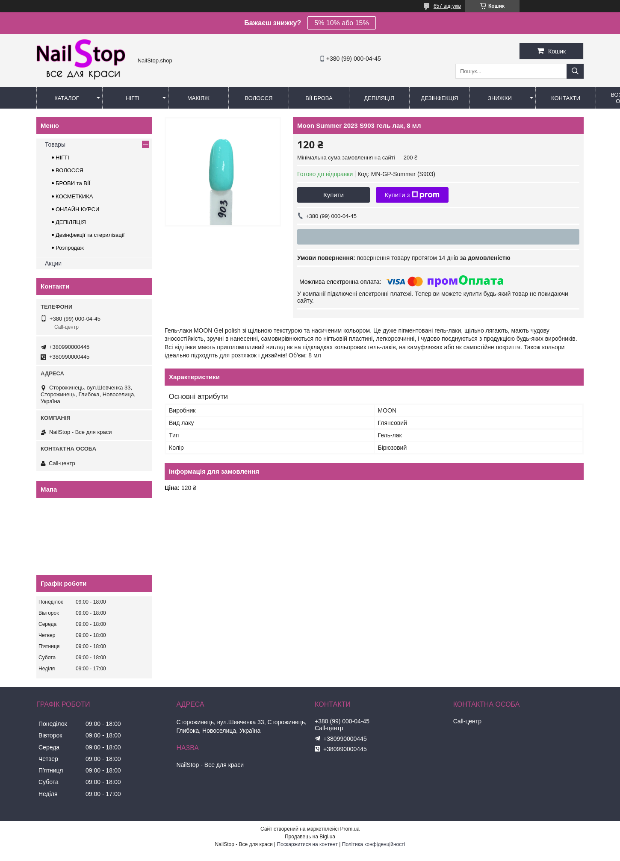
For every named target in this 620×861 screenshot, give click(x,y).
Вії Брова (318, 98)
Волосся (258, 98)
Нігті (132, 98)
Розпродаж (70, 248)
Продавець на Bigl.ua (310, 837)
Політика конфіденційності (373, 844)
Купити (333, 194)
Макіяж (198, 98)
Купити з (412, 195)
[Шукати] (575, 71)
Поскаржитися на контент (307, 844)
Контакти (565, 98)
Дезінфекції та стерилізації (90, 235)
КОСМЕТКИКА (74, 196)
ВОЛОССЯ (69, 170)
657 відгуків (447, 6)
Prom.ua (350, 829)
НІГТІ (62, 157)
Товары (55, 144)
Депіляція (379, 98)
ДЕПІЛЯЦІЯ (71, 222)
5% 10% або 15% (341, 23)
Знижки (500, 98)
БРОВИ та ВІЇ (73, 183)
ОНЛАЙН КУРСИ (77, 209)
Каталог (66, 98)
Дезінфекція (439, 98)
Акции (53, 263)
